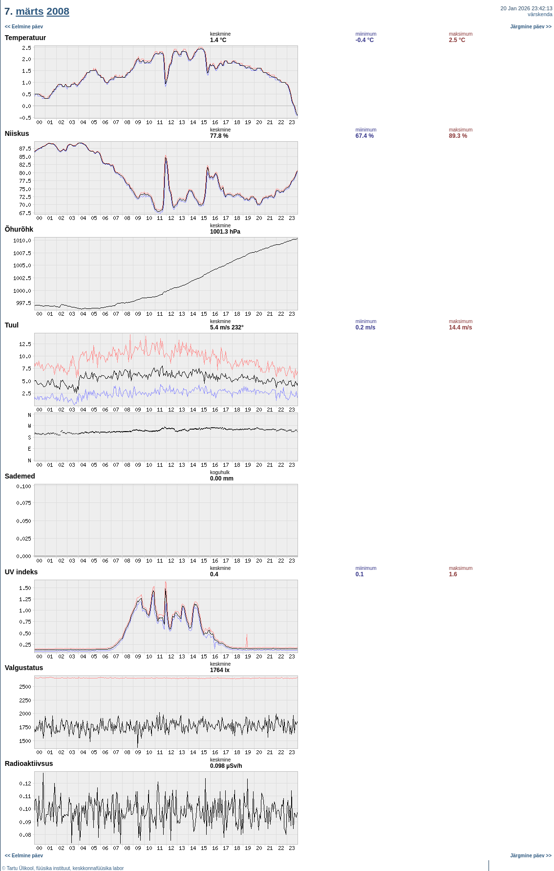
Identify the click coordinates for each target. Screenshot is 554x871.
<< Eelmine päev (24, 26)
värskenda (540, 14)
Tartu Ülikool (20, 868)
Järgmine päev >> (531, 26)
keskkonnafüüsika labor (98, 868)
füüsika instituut (53, 868)
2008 (57, 11)
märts (29, 11)
